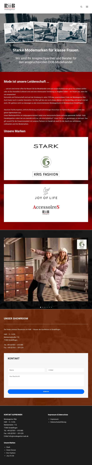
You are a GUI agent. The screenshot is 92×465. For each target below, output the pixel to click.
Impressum (54, 419)
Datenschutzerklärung (58, 422)
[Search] (80, 7)
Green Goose (11, 450)
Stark (8, 447)
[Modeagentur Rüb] (9, 7)
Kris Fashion (10, 453)
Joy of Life (10, 456)
